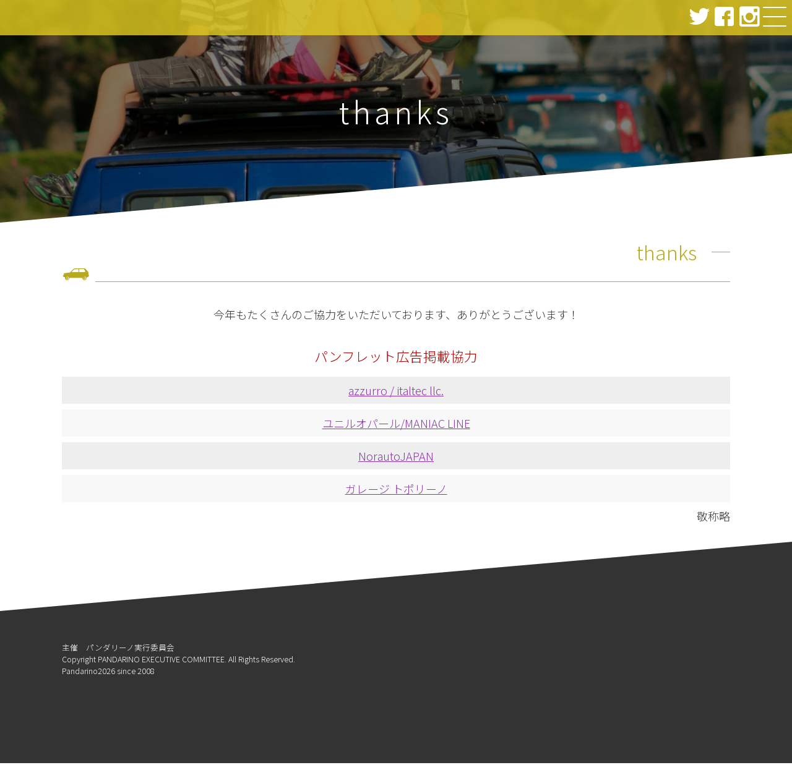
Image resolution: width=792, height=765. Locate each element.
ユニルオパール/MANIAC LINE (396, 425)
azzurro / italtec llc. (396, 392)
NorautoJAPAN (396, 458)
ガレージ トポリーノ (396, 490)
